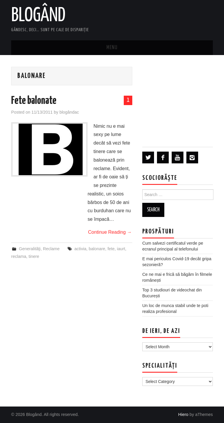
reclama (18, 256)
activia (80, 248)
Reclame (51, 248)
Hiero (183, 414)
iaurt (121, 248)
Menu (112, 47)
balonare (97, 248)
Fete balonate (33, 101)
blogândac (69, 112)
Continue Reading (110, 232)
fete (111, 248)
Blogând (38, 15)
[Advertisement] (177, 100)
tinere (34, 256)
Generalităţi (30, 248)
